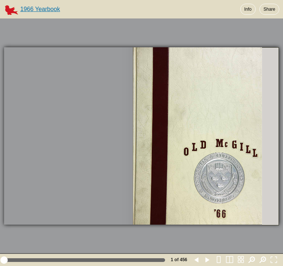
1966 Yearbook (40, 9)
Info (248, 9)
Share (269, 9)
